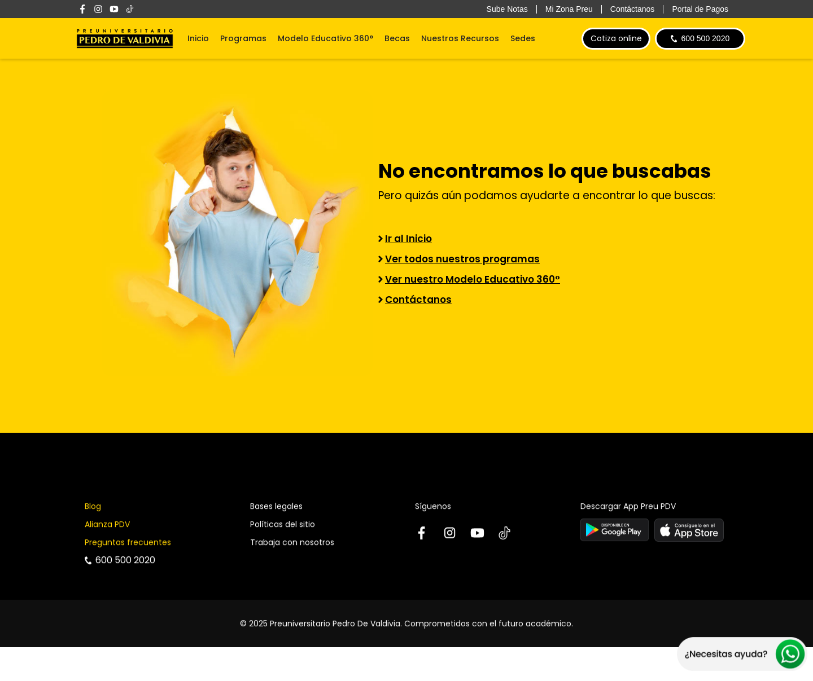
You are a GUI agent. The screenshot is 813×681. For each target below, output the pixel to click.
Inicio (198, 38)
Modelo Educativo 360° (325, 38)
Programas (243, 38)
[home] (125, 38)
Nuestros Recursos (460, 38)
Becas (397, 38)
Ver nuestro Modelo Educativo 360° (472, 279)
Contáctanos (418, 299)
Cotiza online (616, 38)
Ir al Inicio (408, 238)
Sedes (522, 38)
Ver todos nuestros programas (462, 259)
